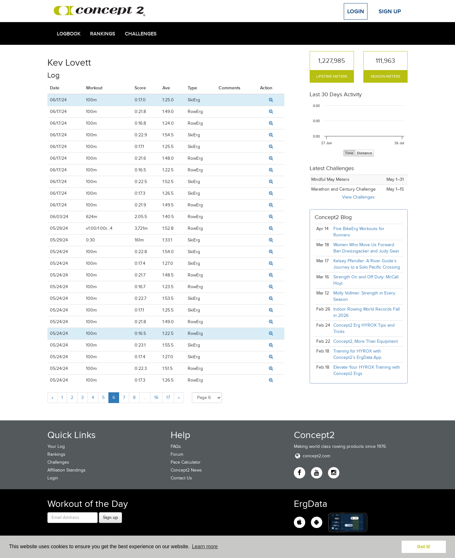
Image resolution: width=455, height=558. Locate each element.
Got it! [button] (423, 546)
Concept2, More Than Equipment (365, 341)
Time (349, 153)
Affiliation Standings (66, 470)
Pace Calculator (186, 462)
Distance (364, 153)
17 (168, 397)
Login (355, 11)
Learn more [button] (205, 546)
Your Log (56, 446)
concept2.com (312, 456)
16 (156, 397)
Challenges (141, 34)
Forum (177, 454)
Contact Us (181, 478)
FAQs (176, 446)
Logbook (69, 34)
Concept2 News (186, 470)
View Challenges (358, 197)
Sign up (110, 517)
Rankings (102, 34)
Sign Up (390, 11)
